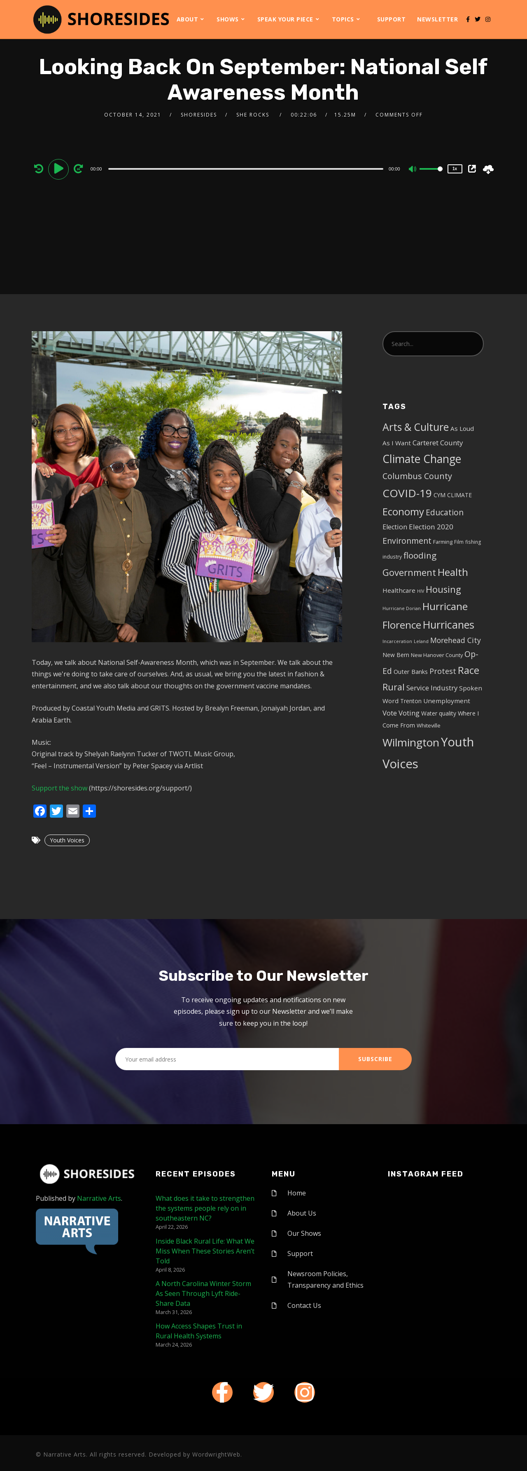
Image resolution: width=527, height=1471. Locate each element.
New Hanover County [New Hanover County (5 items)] (437, 655)
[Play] (59, 168)
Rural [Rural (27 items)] (393, 687)
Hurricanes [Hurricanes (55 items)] (448, 624)
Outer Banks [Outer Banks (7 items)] (411, 672)
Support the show (59, 788)
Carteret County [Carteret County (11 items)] (438, 442)
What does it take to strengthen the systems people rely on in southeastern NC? (205, 1208)
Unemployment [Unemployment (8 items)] (446, 701)
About (187, 19)
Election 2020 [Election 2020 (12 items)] (431, 526)
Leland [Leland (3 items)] (421, 641)
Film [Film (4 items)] (459, 541)
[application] (247, 168)
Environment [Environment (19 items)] (406, 540)
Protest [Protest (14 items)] (442, 671)
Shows (228, 19)
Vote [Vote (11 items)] (389, 713)
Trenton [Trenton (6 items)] (411, 701)
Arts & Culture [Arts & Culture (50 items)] (415, 427)
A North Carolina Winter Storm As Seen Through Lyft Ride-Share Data (203, 1293)
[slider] (245, 169)
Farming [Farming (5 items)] (442, 541)
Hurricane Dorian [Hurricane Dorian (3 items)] (401, 608)
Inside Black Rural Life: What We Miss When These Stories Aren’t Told (205, 1251)
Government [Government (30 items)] (409, 572)
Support (391, 19)
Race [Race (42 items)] (468, 670)
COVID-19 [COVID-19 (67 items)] (407, 493)
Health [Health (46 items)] (453, 572)
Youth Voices (67, 840)
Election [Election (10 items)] (394, 526)
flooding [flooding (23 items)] (419, 555)
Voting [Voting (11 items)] (409, 713)
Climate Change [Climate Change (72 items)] (421, 458)
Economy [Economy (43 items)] (403, 511)
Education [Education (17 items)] (445, 512)
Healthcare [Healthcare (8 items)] (398, 590)
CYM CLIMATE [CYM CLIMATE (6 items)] (453, 495)
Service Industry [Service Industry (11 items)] (431, 687)
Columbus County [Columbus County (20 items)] (417, 476)
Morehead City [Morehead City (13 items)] (455, 640)
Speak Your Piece (285, 19)
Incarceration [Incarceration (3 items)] (397, 641)
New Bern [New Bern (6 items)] (395, 655)
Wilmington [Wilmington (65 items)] (410, 742)
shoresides (199, 114)
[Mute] (413, 170)
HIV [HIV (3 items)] (420, 591)
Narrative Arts (99, 1198)
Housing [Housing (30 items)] (443, 589)
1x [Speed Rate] (454, 168)
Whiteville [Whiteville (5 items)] (429, 725)
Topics (343, 19)
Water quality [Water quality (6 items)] (438, 713)
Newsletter (437, 19)
